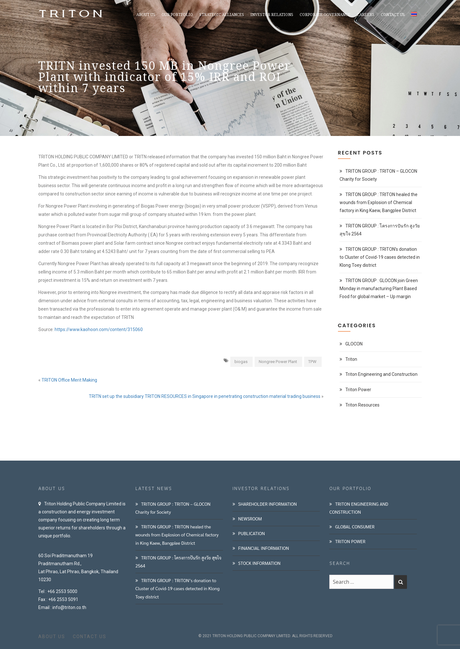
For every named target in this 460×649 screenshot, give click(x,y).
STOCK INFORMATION (259, 563)
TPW (312, 361)
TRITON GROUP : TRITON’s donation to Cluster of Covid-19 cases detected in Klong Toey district (380, 257)
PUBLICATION (251, 533)
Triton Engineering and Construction (381, 374)
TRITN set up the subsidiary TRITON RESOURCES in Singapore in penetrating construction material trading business (204, 396)
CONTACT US (89, 636)
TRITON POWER (350, 541)
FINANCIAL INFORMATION (263, 548)
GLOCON (354, 343)
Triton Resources (362, 405)
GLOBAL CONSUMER (354, 526)
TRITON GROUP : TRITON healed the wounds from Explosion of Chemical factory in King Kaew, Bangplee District (379, 202)
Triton (351, 359)
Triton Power (358, 389)
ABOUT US (51, 636)
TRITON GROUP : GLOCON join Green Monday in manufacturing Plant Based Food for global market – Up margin (379, 288)
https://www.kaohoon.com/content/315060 (99, 329)
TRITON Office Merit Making (69, 380)
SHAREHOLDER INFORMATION (267, 504)
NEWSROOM (250, 518)
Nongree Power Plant (278, 361)
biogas (241, 361)
